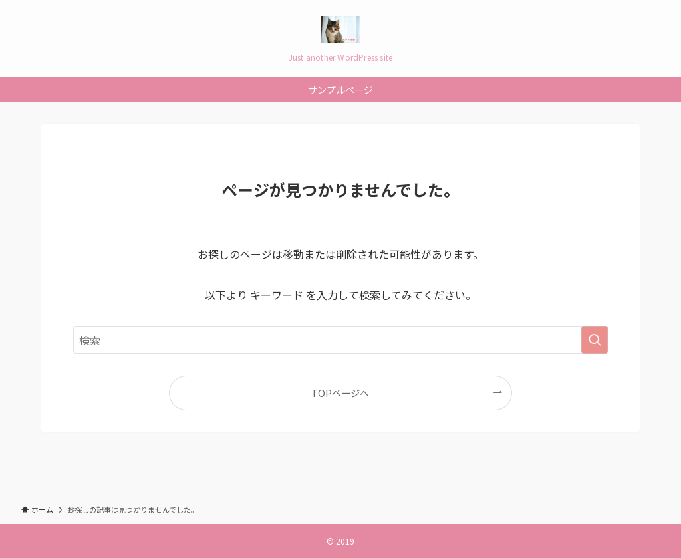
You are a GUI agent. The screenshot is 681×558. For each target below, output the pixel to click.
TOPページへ (340, 393)
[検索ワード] (340, 340)
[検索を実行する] (594, 340)
